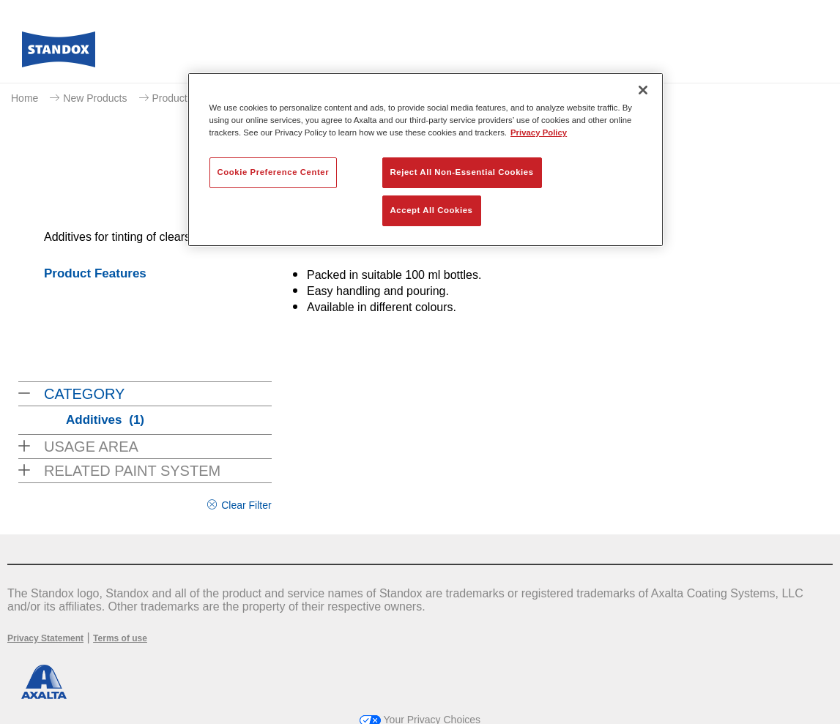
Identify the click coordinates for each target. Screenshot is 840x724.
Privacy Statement (45, 638)
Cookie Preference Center (274, 172)
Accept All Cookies (431, 210)
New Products (95, 98)
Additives (105, 420)
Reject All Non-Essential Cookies (462, 172)
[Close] (643, 90)
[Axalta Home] (58, 53)
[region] (425, 159)
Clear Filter (246, 505)
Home (24, 98)
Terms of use (120, 638)
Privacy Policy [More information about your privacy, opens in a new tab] (538, 132)
